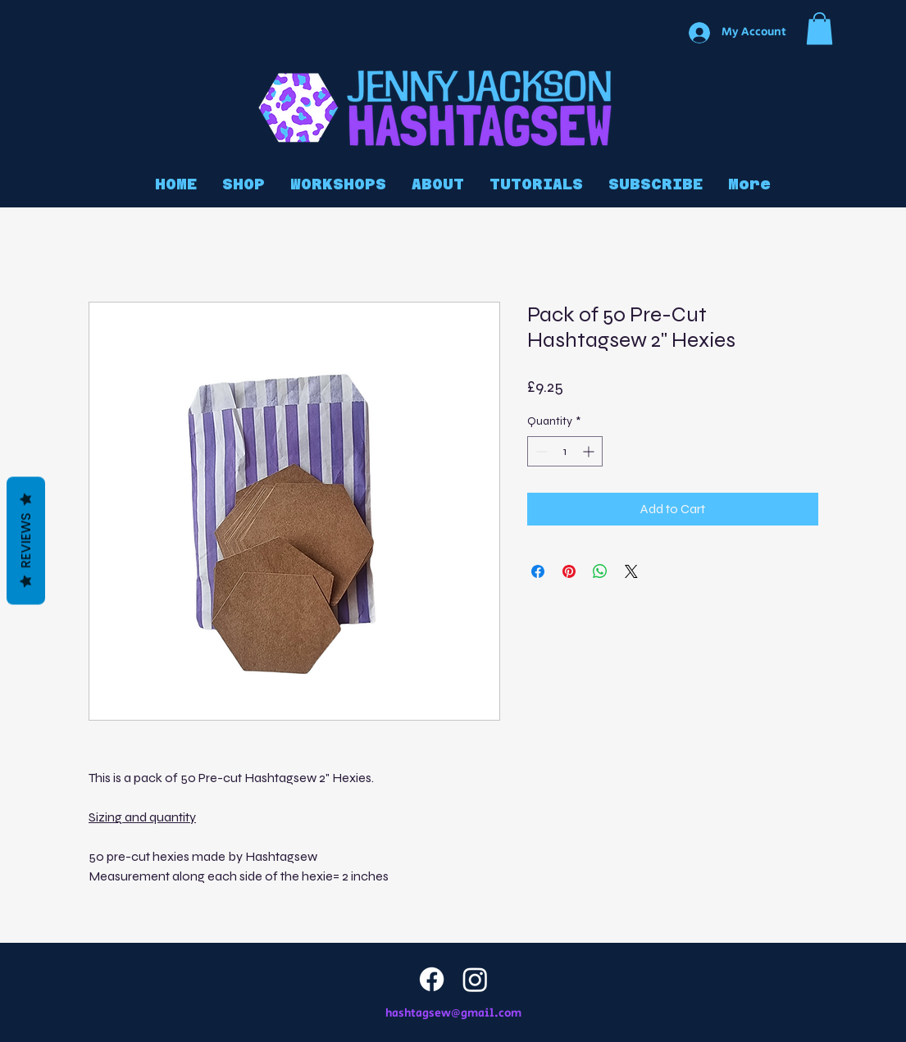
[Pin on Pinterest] (569, 571)
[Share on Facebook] (538, 571)
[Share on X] (631, 571)
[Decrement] (540, 451)
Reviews (25, 540)
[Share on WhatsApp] (600, 571)
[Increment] (590, 451)
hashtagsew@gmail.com (453, 1013)
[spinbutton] (565, 451)
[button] (819, 28)
